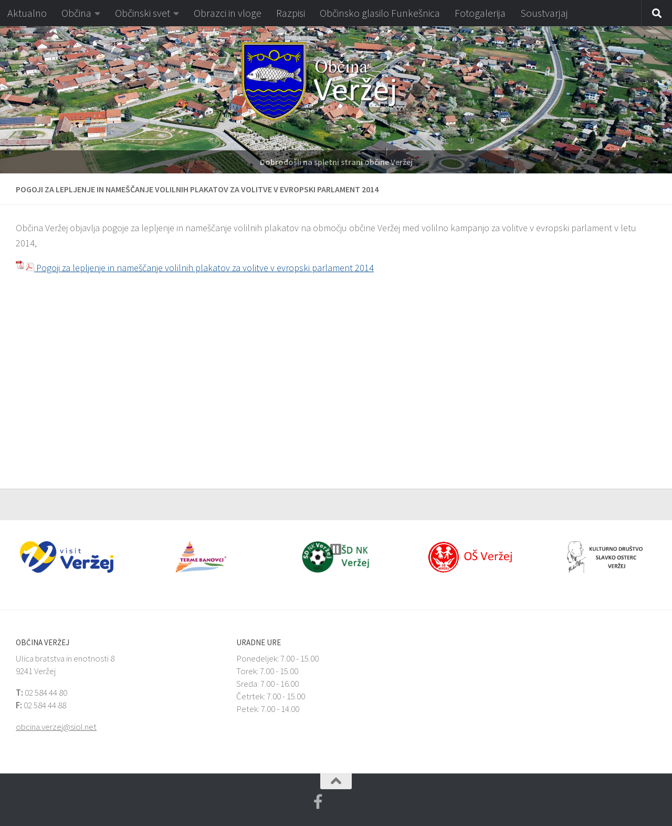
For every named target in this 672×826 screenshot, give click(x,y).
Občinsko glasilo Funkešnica (380, 12)
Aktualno (27, 12)
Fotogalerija (480, 12)
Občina (76, 12)
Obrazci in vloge (227, 12)
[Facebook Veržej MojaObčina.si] (318, 801)
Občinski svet (142, 12)
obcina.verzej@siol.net (56, 726)
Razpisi (290, 12)
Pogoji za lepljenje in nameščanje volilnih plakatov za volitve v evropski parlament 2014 (200, 268)
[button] (8, 99)
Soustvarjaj (544, 12)
